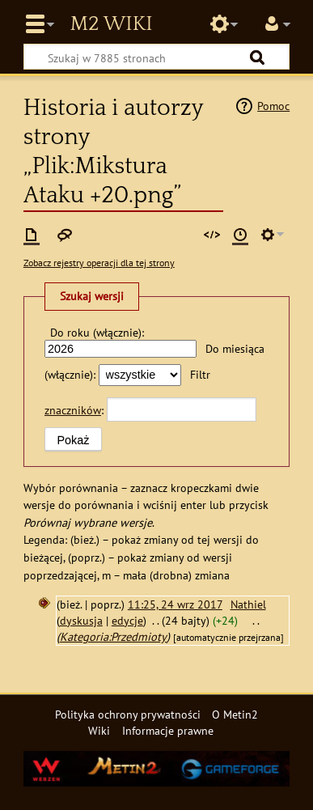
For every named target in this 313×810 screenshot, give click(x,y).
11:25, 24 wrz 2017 (175, 604)
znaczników (72, 410)
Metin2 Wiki (111, 24)
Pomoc (273, 105)
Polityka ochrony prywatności (128, 714)
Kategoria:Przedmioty (113, 636)
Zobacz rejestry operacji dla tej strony (99, 263)
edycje (127, 620)
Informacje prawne (168, 730)
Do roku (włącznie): (97, 332)
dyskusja (81, 620)
